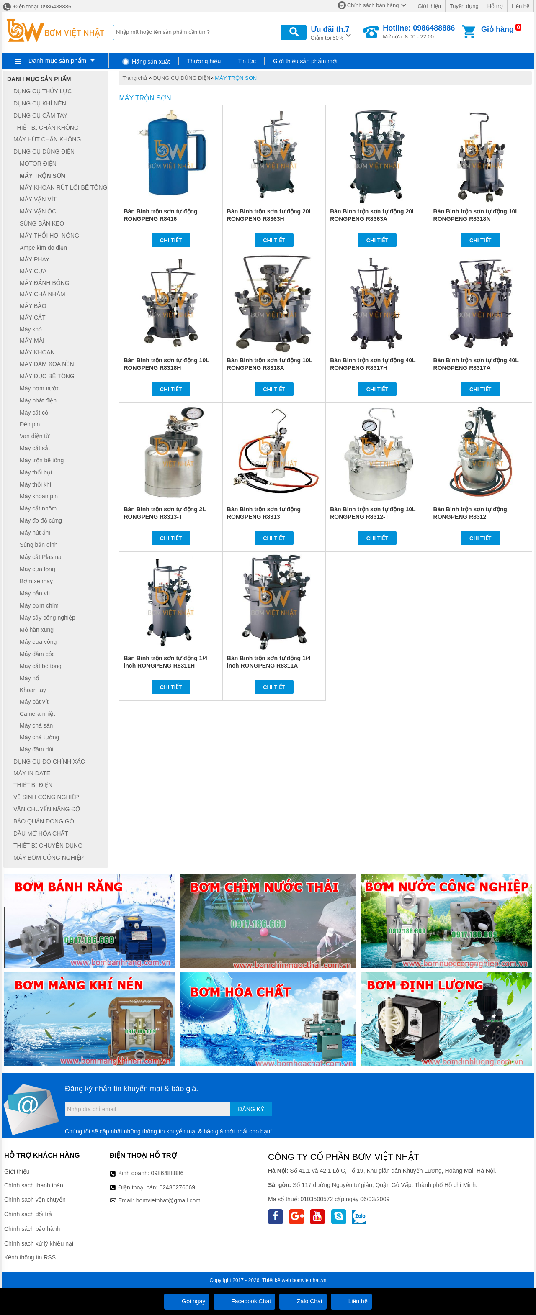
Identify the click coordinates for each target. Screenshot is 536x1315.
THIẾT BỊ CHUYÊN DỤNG (47, 845)
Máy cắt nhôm (38, 508)
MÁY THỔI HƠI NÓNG (49, 235)
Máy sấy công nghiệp (47, 617)
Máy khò (31, 329)
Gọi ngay (186, 1301)
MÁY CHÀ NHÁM (42, 294)
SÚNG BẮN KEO (42, 223)
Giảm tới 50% (330, 32)
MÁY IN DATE (31, 773)
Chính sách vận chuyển (35, 1199)
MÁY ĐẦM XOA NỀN (47, 364)
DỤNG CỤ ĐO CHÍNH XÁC (49, 761)
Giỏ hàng (497, 29)
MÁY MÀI (32, 341)
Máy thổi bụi (36, 472)
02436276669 (177, 1187)
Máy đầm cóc (37, 654)
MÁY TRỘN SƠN (236, 78)
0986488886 (167, 1173)
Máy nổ (29, 678)
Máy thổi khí (36, 484)
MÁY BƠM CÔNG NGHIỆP (48, 857)
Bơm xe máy (36, 581)
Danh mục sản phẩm (57, 60)
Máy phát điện (38, 400)
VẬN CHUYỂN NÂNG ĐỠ (46, 809)
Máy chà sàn (36, 725)
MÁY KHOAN (37, 352)
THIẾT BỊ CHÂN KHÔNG (46, 127)
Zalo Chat (302, 1301)
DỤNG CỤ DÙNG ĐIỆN (182, 78)
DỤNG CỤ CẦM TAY (40, 115)
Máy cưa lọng (37, 569)
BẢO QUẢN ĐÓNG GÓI (44, 821)
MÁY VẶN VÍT (38, 199)
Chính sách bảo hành (32, 1228)
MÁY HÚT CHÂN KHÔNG (47, 139)
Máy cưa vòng (38, 641)
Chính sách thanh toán (33, 1185)
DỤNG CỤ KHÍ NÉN (39, 103)
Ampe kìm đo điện (43, 247)
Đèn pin (30, 424)
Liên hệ (520, 6)
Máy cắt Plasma (41, 557)
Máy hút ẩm (35, 532)
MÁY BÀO (33, 305)
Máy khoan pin (39, 496)
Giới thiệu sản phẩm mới (305, 61)
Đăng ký (251, 1109)
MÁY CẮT (33, 317)
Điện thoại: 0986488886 (36, 6)
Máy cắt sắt (35, 448)
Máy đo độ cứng (41, 520)
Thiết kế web (276, 1280)
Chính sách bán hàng (373, 5)
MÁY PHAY (34, 259)
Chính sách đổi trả (28, 1214)
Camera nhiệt (37, 713)
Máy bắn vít (35, 593)
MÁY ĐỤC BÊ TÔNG (47, 376)
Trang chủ (134, 78)
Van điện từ (34, 436)
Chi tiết (171, 240)
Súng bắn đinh (39, 544)
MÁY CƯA (33, 271)
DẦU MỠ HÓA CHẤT (40, 833)
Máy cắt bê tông (41, 666)
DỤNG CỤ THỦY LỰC (42, 91)
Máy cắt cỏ (34, 412)
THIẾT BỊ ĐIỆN (32, 785)
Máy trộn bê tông (42, 460)
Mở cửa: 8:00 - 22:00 (419, 32)
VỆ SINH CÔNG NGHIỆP (46, 797)
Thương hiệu (204, 61)
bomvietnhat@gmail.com (168, 1200)
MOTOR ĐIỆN (38, 163)
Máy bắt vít (34, 701)
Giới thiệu (429, 6)
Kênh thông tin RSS (30, 1257)
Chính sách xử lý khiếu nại (38, 1243)
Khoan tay (33, 690)
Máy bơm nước (39, 388)
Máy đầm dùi (36, 749)
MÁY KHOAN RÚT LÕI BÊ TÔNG (63, 187)
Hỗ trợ (495, 6)
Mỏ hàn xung (37, 629)
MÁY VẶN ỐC (38, 211)
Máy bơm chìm (39, 605)
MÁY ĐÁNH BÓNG (45, 282)
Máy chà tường (39, 737)
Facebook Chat (244, 1301)
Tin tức (247, 61)
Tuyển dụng (464, 6)
